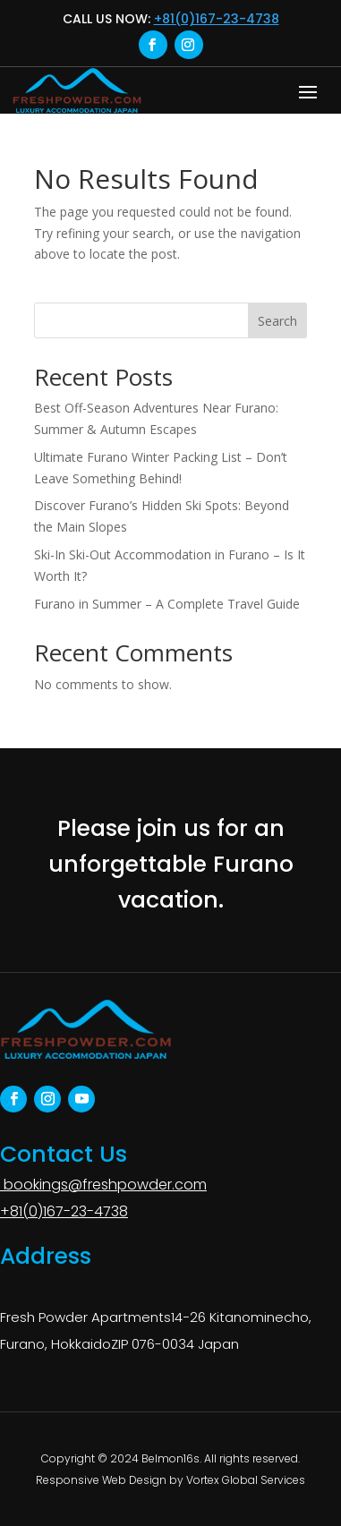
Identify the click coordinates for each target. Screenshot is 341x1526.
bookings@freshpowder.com (103, 1184)
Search (277, 320)
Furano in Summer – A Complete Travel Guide (167, 603)
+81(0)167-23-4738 (216, 19)
